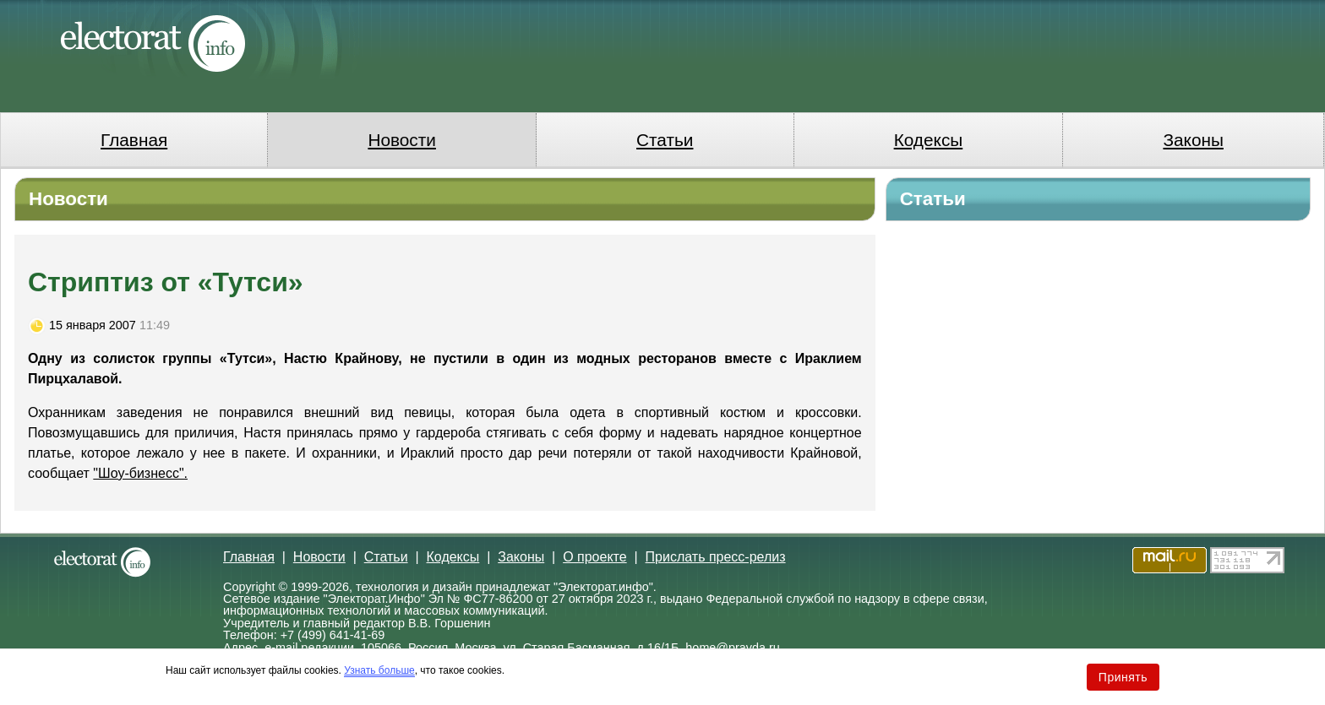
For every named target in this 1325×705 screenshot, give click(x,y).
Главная (134, 139)
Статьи (664, 139)
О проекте (594, 557)
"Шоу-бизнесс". (140, 473)
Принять (1123, 677)
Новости (402, 139)
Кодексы (928, 139)
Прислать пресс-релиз (716, 557)
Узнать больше (379, 670)
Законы (1193, 139)
